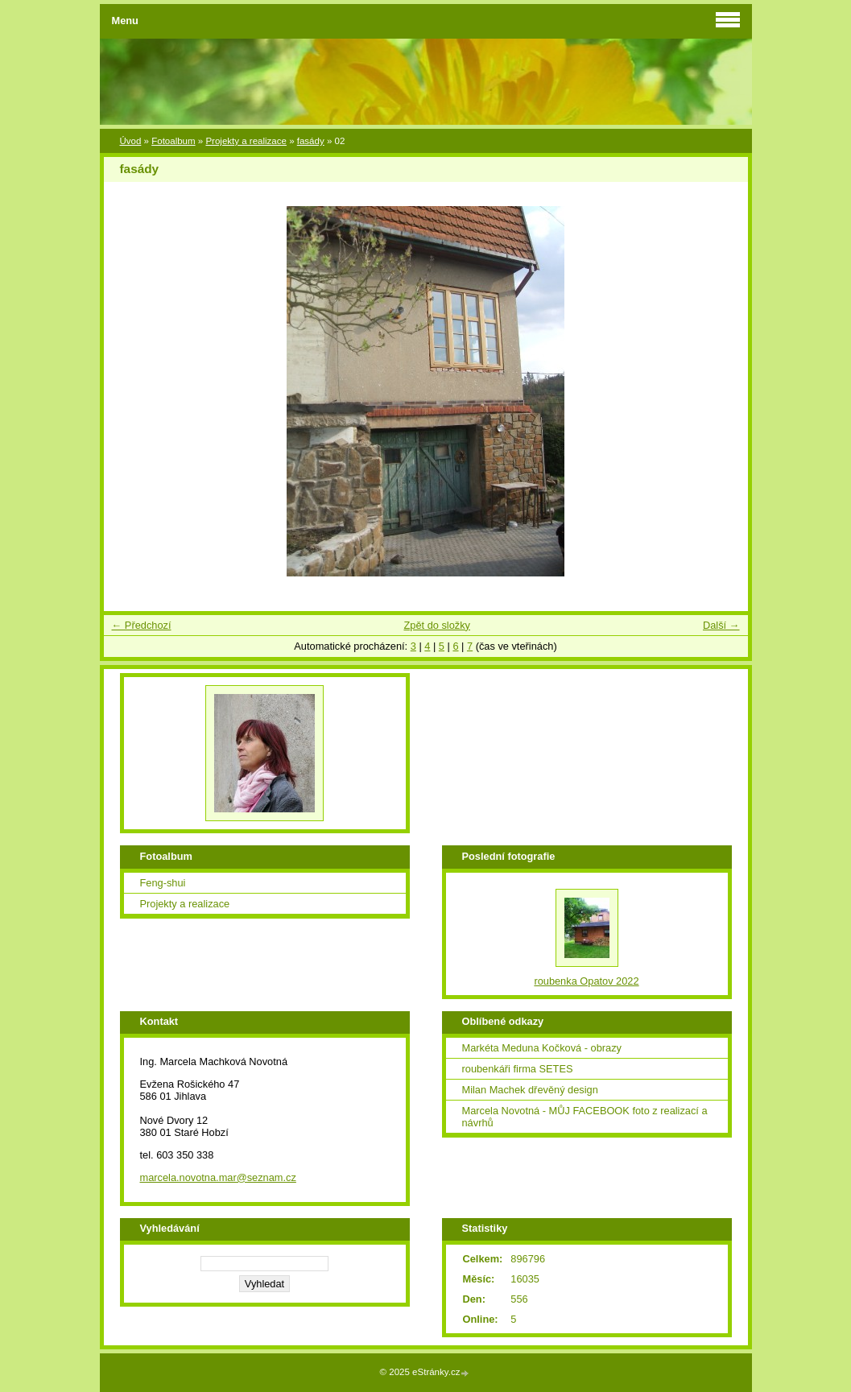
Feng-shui (163, 883)
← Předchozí (141, 625)
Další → (721, 625)
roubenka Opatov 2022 (586, 981)
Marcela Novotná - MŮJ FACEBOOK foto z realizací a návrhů (585, 1117)
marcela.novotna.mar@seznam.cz (218, 1177)
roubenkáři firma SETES (517, 1069)
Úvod (131, 141)
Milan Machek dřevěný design (530, 1090)
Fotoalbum (173, 141)
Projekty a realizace (246, 141)
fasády (310, 141)
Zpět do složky (436, 625)
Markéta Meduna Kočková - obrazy (542, 1048)
